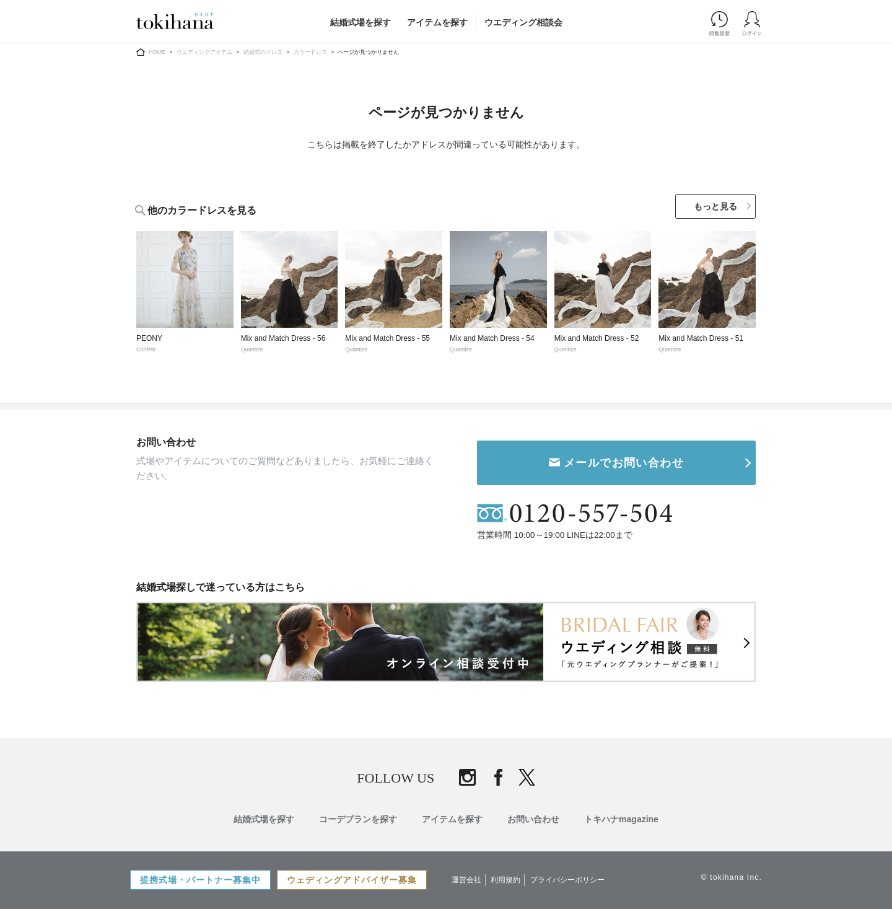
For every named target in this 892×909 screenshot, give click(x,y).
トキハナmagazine (621, 819)
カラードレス (310, 52)
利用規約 (505, 880)
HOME (157, 52)
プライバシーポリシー (567, 880)
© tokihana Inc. (731, 877)
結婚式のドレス (262, 52)
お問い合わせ (533, 819)
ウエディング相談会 (523, 22)
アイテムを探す (437, 22)
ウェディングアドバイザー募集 (352, 880)
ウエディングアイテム (204, 52)
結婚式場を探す (360, 22)
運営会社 (466, 880)
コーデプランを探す (358, 819)
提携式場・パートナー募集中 (200, 880)
